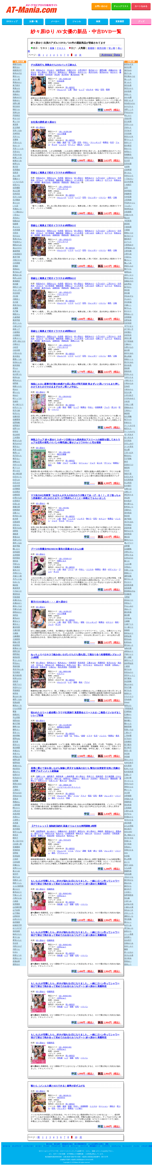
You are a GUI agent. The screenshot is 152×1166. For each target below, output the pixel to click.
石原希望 (127, 170)
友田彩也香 (128, 585)
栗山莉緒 (127, 356)
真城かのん (17, 766)
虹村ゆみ (127, 642)
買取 (106, 1144)
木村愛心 (127, 332)
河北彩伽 (127, 302)
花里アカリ (17, 684)
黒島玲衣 (127, 371)
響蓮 (14, 711)
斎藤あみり (60, 665)
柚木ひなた (17, 934)
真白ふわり (128, 760)
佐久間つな (17, 374)
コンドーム (84, 1146)
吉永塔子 (127, 940)
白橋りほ (127, 489)
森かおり (16, 889)
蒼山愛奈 (16, 91)
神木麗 (127, 293)
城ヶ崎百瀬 (17, 474)
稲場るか (67, 778)
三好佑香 (16, 862)
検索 (98, 21)
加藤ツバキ (40, 776)
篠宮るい (16, 459)
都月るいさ (128, 579)
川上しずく (17, 290)
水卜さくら (128, 781)
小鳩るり (16, 344)
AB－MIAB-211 (65, 1095)
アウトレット (62, 853)
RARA (15, 952)
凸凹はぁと (61, 896)
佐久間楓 (127, 416)
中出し (86, 142)
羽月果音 (16, 672)
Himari (126, 702)
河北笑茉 (16, 293)
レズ (70, 682)
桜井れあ (16, 377)
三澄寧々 (16, 820)
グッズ (141, 21)
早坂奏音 (16, 690)
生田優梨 (16, 188)
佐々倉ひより (18, 404)
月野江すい (128, 552)
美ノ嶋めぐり (129, 835)
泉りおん (127, 173)
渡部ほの (16, 964)
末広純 (57, 74)
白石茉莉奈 (128, 480)
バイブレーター (28, 1146)
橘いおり (16, 549)
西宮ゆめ (127, 639)
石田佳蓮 (127, 164)
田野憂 (127, 546)
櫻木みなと (17, 380)
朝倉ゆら (16, 100)
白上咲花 (127, 483)
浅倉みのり (17, 97)
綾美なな (16, 164)
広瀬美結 (127, 711)
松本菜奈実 (128, 772)
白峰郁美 (16, 495)
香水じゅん (128, 278)
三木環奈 (16, 437)
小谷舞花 (16, 335)
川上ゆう (50, 70)
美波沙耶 (50, 836)
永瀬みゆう (17, 603)
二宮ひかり (111, 178)
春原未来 (59, 776)
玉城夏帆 (127, 549)
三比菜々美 (17, 844)
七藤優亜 (16, 636)
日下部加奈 (49, 180)
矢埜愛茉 (16, 904)
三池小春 (127, 778)
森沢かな (68, 178)
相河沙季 (127, 67)
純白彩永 (16, 769)
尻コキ (114, 407)
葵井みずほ (17, 73)
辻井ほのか (128, 558)
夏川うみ (63, 780)
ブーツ (70, 569)
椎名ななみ (17, 440)
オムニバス (61, 89)
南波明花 (16, 645)
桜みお (15, 389)
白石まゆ (16, 483)
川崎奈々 (16, 299)
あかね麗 (127, 97)
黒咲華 (127, 368)
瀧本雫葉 (16, 546)
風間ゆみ (127, 272)
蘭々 (79, 665)
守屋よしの (17, 895)
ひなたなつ (128, 696)
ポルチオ (89, 89)
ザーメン (71, 145)
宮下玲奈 (127, 844)
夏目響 (127, 615)
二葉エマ (127, 732)
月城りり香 (17, 576)
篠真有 (127, 468)
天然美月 (43, 667)
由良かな (127, 931)
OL (69, 142)
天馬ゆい (115, 665)
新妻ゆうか (17, 648)
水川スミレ (82, 72)
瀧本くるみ (17, 543)
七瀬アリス (128, 624)
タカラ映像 (61, 134)
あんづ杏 (16, 176)
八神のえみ (17, 898)
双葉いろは (128, 729)
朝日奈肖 (16, 106)
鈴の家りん (128, 504)
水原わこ (16, 817)
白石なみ (16, 480)
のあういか (53, 780)
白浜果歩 (16, 492)
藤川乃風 (16, 723)
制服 (59, 463)
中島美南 (16, 597)
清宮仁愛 (127, 338)
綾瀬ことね (17, 158)
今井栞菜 (127, 197)
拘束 (68, 798)
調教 (84, 851)
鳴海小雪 (16, 642)
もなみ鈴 (127, 868)
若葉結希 (16, 961)
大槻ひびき (71, 70)
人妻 (70, 89)
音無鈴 (15, 266)
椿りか (127, 561)
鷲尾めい (127, 961)
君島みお (72, 72)
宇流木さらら (129, 203)
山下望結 (16, 913)
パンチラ (80, 519)
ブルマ (65, 463)
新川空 (15, 167)
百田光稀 (127, 874)
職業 (59, 142)
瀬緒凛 (15, 534)
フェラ (107, 407)
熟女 (75, 89)
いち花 (15, 206)
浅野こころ (128, 109)
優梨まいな (128, 916)
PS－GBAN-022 (65, 396)
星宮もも (16, 745)
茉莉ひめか (17, 784)
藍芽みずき (128, 64)
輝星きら (16, 314)
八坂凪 (15, 901)
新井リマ (127, 142)
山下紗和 (16, 910)
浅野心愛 (16, 103)
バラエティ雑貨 (146, 1146)
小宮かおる (17, 353)
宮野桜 (15, 853)
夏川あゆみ (75, 74)
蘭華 (126, 949)
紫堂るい (16, 447)
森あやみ (127, 883)
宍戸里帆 (127, 459)
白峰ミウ (99, 180)
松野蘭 (15, 781)
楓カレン (127, 260)
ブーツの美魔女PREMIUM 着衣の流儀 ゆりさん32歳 (57, 549)
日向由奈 (127, 699)
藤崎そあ (16, 726)
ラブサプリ (106, 1146)
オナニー (102, 519)
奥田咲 (127, 224)
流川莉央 (65, 74)
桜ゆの (15, 395)
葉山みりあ (17, 696)
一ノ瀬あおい (18, 212)
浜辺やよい (17, 687)
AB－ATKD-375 (65, 187)
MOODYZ (61, 1097)
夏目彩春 (127, 612)
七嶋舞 (127, 621)
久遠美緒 (16, 317)
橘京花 (127, 537)
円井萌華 (72, 667)
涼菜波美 (16, 522)
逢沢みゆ (127, 70)
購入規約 (57, 1144)
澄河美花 (127, 513)
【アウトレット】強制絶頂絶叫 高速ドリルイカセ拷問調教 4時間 (63, 826)
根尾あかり (128, 651)
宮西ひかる (128, 850)
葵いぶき (127, 79)
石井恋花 (16, 194)
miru (126, 853)
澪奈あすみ (17, 796)
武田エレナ (42, 780)
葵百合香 (127, 85)
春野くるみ (17, 699)
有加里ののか (129, 103)
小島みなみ (128, 383)
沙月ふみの (128, 443)
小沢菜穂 (16, 263)
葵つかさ (127, 82)
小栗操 (127, 230)
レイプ (78, 197)
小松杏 (127, 401)
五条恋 (127, 386)
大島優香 (127, 212)
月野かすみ (128, 555)
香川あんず (17, 272)
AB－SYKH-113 (65, 558)
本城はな (16, 751)
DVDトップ (11, 21)
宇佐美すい (17, 242)
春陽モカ (127, 693)
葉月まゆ (127, 669)
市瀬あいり (17, 209)
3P (76, 569)
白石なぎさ (128, 477)
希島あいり (128, 314)
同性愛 (60, 904)
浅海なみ (16, 112)
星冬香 (15, 742)
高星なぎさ (17, 540)
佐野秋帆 (16, 422)
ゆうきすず (17, 928)
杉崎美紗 (16, 510)
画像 (52, 48)
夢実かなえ (17, 940)
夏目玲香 (16, 627)
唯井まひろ (128, 531)
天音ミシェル (18, 148)
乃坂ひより (128, 654)
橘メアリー (128, 543)
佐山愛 (127, 450)
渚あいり (127, 609)
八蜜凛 (127, 666)
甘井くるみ (17, 130)
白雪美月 (16, 501)
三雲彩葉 (16, 805)
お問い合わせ (101, 6)
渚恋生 (15, 615)
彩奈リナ (52, 72)
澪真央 (15, 799)
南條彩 (127, 630)
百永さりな (128, 877)
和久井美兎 (62, 667)
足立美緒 (16, 127)
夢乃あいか (128, 928)
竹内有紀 (127, 525)
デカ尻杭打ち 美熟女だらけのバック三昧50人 (53, 65)
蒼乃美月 (16, 85)
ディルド (46, 1146)
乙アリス (108, 180)
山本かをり (17, 919)
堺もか (15, 368)
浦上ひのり (17, 248)
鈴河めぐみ (17, 516)
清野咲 (15, 531)
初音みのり (40, 70)
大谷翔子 (94, 778)
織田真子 (50, 776)
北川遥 (15, 302)
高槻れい (76, 778)
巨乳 (102, 89)
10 (76, 55)
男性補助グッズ (95, 1146)
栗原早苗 (16, 320)
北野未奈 (127, 320)
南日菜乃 (127, 829)
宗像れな (16, 865)
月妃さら (72, 780)
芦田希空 (16, 115)
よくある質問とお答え (96, 1144)
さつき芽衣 (78, 180)
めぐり (127, 862)
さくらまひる (129, 425)
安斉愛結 (16, 170)
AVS (58, 842)
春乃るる (127, 690)
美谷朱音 (127, 805)
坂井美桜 (16, 365)
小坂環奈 (16, 332)
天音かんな (17, 142)
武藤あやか (113, 70)
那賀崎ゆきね (129, 591)
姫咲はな (127, 705)
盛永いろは (17, 606)
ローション (83, 463)
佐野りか (16, 428)
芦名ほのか (128, 112)
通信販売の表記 (67, 1144)
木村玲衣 (127, 335)
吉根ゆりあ (128, 943)
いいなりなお (18, 182)
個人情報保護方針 (80, 1144)
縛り (70, 796)
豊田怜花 (16, 594)
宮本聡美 (16, 856)
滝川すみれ (128, 522)
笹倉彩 (15, 401)
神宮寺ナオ (128, 495)
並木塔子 (72, 831)
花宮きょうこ (129, 675)
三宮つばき (89, 180)
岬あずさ (79, 833)
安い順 (111, 48)
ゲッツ (60, 398)
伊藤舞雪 (127, 194)
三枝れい (127, 410)
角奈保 (127, 516)
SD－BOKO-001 (65, 893)
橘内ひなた (128, 540)
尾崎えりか (75, 182)
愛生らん (16, 76)
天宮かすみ (17, 155)
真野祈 (15, 787)
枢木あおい (62, 663)
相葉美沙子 (17, 70)
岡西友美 (65, 182)
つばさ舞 (127, 564)
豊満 (108, 89)
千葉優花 (16, 567)
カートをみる (141, 6)
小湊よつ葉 (128, 404)
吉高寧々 (127, 937)
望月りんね (17, 832)
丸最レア (127, 775)
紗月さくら (17, 407)
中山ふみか (128, 606)
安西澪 (15, 173)
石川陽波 (16, 200)
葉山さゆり (128, 684)
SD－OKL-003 (64, 452)
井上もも (16, 227)
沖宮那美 (127, 221)
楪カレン (127, 922)
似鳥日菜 (127, 648)
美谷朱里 (81, 663)
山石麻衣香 (17, 907)
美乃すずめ (128, 838)
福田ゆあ (16, 720)
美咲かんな (51, 178)
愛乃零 (33, 836)
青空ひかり (128, 88)
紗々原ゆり (42, 72)
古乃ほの (127, 738)
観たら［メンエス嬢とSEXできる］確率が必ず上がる (58, 1086)
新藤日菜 (16, 507)
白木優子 (127, 486)
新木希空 (127, 145)
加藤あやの (62, 831)
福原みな (127, 717)
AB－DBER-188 (65, 785)
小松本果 (16, 350)
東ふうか (16, 121)
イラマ (70, 197)
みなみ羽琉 (128, 826)
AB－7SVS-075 (65, 840)
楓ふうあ (127, 263)
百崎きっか (17, 880)
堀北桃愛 (16, 748)
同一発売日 (70, 87)
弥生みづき (49, 665)
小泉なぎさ (17, 326)
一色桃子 (127, 185)
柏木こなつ (128, 275)
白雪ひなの (17, 498)
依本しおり (128, 946)
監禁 (66, 736)
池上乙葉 (16, 191)
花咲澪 (15, 681)
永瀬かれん (17, 600)
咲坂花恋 (99, 776)
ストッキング (95, 142)
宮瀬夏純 (16, 847)
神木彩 (127, 290)
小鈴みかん (128, 389)
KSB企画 (60, 81)
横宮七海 (34, 667)
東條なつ (68, 180)
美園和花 (101, 663)
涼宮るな (16, 525)
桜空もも (127, 428)
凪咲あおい (17, 612)
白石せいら (17, 477)
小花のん (52, 667)
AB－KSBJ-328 (65, 79)
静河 (126, 462)
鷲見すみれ (17, 528)
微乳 (109, 197)
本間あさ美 (17, 757)
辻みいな (16, 582)
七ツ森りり (128, 627)
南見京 (15, 835)
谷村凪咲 (16, 552)
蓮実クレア (128, 660)
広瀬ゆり (127, 714)
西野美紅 (16, 654)
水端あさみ (128, 799)
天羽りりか (128, 124)
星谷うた (16, 732)
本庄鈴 (127, 754)
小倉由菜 (127, 227)
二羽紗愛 (127, 735)
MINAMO (128, 832)
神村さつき (17, 287)
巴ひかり (127, 582)
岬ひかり (16, 808)
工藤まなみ (91, 663)
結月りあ (127, 925)
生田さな (16, 185)
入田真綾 (127, 200)
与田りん (16, 949)
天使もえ (127, 127)
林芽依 (15, 693)
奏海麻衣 (16, 281)
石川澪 (127, 161)
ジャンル (76, 21)
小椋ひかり (17, 260)
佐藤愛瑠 (16, 419)
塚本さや (16, 570)
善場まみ (16, 537)
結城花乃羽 (17, 925)
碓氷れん (70, 836)
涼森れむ (127, 510)
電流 (90, 796)
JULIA (126, 470)
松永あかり (17, 778)
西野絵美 (127, 636)
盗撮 (83, 736)
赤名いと (127, 94)
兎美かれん (17, 239)
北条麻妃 (127, 742)
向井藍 (60, 178)
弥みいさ (16, 145)
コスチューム (116, 1146)
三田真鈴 (127, 808)
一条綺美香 (69, 776)
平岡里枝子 (128, 708)
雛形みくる (17, 705)
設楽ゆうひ (128, 465)
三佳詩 (15, 859)
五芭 (126, 188)
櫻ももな (16, 392)
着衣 (50, 465)
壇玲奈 (15, 561)
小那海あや (128, 245)
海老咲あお (128, 209)
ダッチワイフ (16, 1146)
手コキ (54, 145)
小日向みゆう (129, 398)
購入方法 (49, 1144)
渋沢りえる (17, 465)
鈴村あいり (128, 507)
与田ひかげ (17, 946)
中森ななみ (17, 609)
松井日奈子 (128, 763)
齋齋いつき (17, 359)
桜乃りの (127, 419)
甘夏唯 (15, 139)
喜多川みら (17, 305)
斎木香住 (16, 356)
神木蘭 (15, 284)
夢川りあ (16, 937)
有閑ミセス (61, 561)
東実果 (15, 124)
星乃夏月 (127, 745)
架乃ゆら (127, 287)
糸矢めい (16, 218)
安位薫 (127, 898)
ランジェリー (127, 1146)
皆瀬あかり (128, 817)
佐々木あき (128, 434)
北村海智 (127, 323)
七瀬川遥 (16, 630)
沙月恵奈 (127, 440)
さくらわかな (129, 431)
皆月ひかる (111, 663)
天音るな (16, 152)
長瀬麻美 (127, 594)
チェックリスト (121, 6)
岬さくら (127, 790)
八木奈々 (127, 892)
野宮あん (16, 663)
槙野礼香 (16, 760)
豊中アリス (38, 833)
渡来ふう (127, 964)
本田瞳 (40, 74)
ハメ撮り (73, 463)
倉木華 (127, 350)
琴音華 (107, 665)
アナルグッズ (55, 1146)
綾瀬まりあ (17, 161)
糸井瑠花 (127, 191)
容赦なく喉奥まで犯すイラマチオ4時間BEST (53, 172)
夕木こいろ (128, 913)
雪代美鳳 (127, 919)
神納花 (100, 831)
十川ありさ (17, 591)
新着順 (91, 48)
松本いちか (71, 665)
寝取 (82, 622)
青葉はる (16, 88)
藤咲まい (16, 729)
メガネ (87, 145)
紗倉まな (127, 422)
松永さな (59, 833)
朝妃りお (16, 109)
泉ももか (16, 203)
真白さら (16, 772)
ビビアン (60, 673)
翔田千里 (127, 474)
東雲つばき (17, 450)
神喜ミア (16, 329)
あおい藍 (16, 79)
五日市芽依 (128, 182)
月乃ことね (17, 579)
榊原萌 (127, 413)
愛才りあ (127, 73)
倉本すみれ (46, 182)
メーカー (55, 21)
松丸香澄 (127, 766)
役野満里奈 (128, 895)
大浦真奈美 (69, 833)
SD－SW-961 (64, 508)
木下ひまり (87, 665)
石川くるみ (17, 197)
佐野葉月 (16, 425)
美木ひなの (128, 784)
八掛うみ (127, 901)
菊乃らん (127, 308)
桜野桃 (15, 383)
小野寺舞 (127, 251)
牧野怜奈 (16, 763)
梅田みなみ (17, 245)
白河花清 (48, 74)
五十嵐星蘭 (109, 776)
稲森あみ (16, 221)
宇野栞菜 (115, 833)
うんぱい (127, 206)
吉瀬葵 (15, 308)
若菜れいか (17, 958)
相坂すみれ (17, 64)
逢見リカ (85, 778)
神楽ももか (128, 266)
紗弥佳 (15, 431)
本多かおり (104, 778)
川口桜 (15, 296)
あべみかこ (51, 831)
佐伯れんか (17, 362)
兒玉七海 (127, 392)
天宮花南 (127, 133)
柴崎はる (16, 462)
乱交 (112, 142)
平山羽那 (16, 717)
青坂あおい (17, 82)
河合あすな (128, 296)
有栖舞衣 (127, 155)
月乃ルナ (39, 180)
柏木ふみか (17, 278)
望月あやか (104, 72)
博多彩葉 (16, 666)
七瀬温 (15, 633)
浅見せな (48, 778)
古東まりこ (17, 338)
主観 (115, 197)
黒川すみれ (93, 72)
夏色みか (16, 618)
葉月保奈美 (17, 675)
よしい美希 (128, 934)
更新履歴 (120, 21)
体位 (97, 89)
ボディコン (112, 569)
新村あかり (62, 72)
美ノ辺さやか (18, 841)
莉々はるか (128, 952)
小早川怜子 (82, 70)
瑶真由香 (16, 702)
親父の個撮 (61, 454)
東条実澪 (16, 588)
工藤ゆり (127, 344)
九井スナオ (128, 377)
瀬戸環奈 (127, 519)
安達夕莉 (127, 118)
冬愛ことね (128, 570)
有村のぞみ (49, 833)
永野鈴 (127, 597)
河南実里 (72, 663)
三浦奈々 (16, 790)
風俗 (64, 142)
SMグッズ (65, 1146)
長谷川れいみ (18, 669)
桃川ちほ (16, 877)
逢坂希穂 (16, 251)
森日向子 (127, 889)
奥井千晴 (16, 257)
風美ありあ (17, 275)
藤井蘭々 (127, 720)
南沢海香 (127, 823)
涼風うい (16, 513)
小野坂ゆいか (129, 248)
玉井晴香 (16, 555)
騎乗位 (105, 142)
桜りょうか (17, 398)
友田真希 (127, 588)
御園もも (16, 826)
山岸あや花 (128, 904)
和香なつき (17, 955)
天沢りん (16, 136)
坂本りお (16, 371)
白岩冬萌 (16, 486)
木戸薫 (15, 311)
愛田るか (16, 67)
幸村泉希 (16, 931)
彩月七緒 (16, 410)
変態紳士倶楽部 (63, 727)
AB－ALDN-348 (65, 131)
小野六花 (127, 254)
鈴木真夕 (127, 501)
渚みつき (58, 778)
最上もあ (16, 871)
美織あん (16, 802)
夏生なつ (16, 621)
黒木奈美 (127, 365)
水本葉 (15, 823)
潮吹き (79, 145)
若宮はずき (98, 665)
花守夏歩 (127, 678)
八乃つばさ (100, 178)
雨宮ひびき (128, 136)
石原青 (127, 167)
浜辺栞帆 (127, 681)
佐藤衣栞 (16, 416)
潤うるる (16, 471)
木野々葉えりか (19, 341)
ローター (39, 1146)
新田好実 (16, 657)
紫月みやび (17, 443)
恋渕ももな (128, 374)
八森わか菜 (128, 907)
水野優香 (127, 796)
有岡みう (127, 152)
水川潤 (127, 793)
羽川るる (16, 236)
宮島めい (127, 847)
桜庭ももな (17, 386)
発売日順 (101, 48)
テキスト (61, 48)
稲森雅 (15, 224)
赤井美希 (127, 91)
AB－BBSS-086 (65, 671)
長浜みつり (128, 600)
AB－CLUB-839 (65, 725)
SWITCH (60, 510)
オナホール (6, 1146)
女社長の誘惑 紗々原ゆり (43, 122)
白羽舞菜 (16, 489)
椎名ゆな (127, 456)
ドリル (76, 796)
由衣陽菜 (16, 922)
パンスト (103, 736)
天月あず (127, 130)
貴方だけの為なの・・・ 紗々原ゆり (49, 602)
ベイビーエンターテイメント (69, 787)
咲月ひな (16, 413)
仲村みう (127, 603)
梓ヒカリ (127, 115)
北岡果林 (127, 317)
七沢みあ (127, 618)
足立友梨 (127, 121)
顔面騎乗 (98, 407)
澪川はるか (17, 793)
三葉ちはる (128, 811)
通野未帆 (103, 70)
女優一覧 (33, 21)
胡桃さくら (128, 359)
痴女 (80, 682)
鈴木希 (15, 519)
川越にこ (127, 305)
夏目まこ (16, 624)
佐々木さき (128, 437)
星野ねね (16, 738)
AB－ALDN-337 (65, 611)
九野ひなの (128, 347)
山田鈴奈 (16, 916)
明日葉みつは (129, 76)
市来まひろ (128, 176)
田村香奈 (16, 558)
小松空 (15, 347)
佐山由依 (16, 434)
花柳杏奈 (56, 182)
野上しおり (17, 660)
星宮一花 (127, 751)
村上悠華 (127, 859)
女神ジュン (17, 868)
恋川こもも (17, 323)
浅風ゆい (16, 94)
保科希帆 (16, 735)
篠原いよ (16, 453)
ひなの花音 (17, 708)
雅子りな (127, 269)
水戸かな (127, 814)
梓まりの (16, 118)
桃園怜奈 (127, 871)
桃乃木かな (128, 880)
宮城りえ (127, 841)
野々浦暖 (127, 657)
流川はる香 (128, 955)
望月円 (15, 874)
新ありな (127, 148)
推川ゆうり (93, 70)
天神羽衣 (16, 133)
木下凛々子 (128, 329)
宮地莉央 (16, 850)
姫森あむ (16, 714)
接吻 (75, 682)
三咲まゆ (16, 811)
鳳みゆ (127, 218)
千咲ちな (16, 564)
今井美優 (16, 230)
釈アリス (16, 468)
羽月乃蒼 (127, 687)
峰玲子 (15, 838)
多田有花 (127, 534)
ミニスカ (62, 145)
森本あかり (17, 892)
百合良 (15, 943)
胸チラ (89, 519)
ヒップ (81, 89)
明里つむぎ (128, 100)
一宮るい (16, 215)
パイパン (102, 197)
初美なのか (17, 678)
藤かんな (127, 723)
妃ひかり (114, 72)
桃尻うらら (17, 883)
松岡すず (16, 775)
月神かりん (17, 573)
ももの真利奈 (18, 886)
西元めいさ (128, 645)
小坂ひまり (128, 380)
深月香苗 (16, 829)
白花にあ (16, 504)
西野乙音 (16, 651)
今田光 (15, 233)
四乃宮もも (17, 456)
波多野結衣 (60, 70)
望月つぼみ (128, 865)
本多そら (16, 754)
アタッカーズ (62, 189)
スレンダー (92, 197)
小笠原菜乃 (17, 254)
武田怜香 (127, 528)
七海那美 (16, 639)
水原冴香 (16, 814)
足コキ (99, 463)
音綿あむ (16, 269)
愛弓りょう (128, 139)
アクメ (87, 682)
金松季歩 (127, 284)
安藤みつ (16, 179)
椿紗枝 (15, 585)
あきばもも (128, 106)
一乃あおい (128, 179)
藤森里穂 (59, 180)
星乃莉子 (127, 748)
